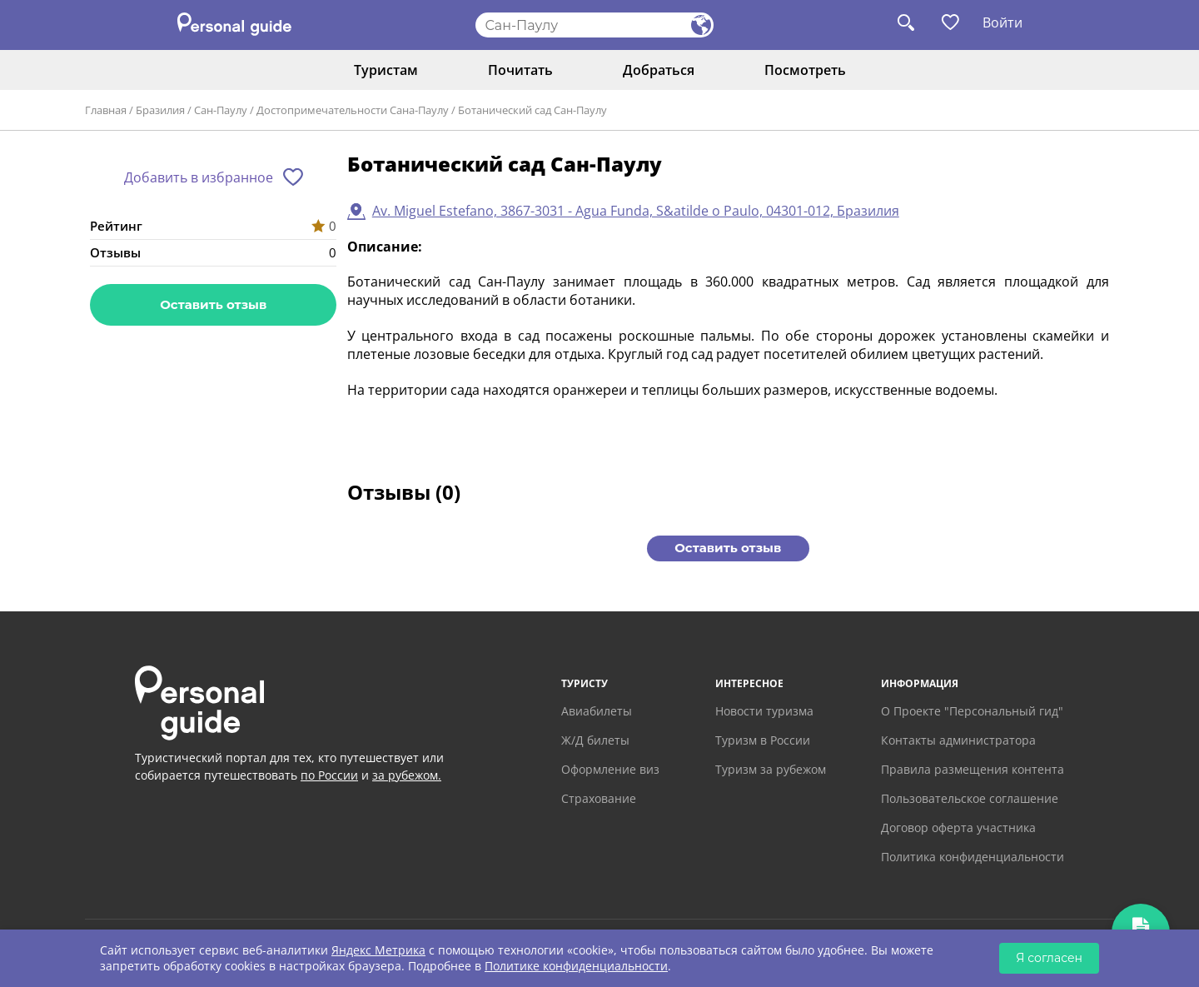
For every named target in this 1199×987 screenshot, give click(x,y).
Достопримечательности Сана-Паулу (352, 109)
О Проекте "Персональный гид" (972, 711)
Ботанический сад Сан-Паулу (532, 109)
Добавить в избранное (198, 177)
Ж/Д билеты (595, 740)
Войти (1002, 22)
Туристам (386, 70)
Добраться (658, 70)
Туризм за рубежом (770, 769)
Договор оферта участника (958, 827)
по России (329, 775)
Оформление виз (610, 769)
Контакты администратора (958, 740)
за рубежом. (406, 775)
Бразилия (160, 109)
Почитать (520, 70)
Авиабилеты (596, 711)
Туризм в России (762, 740)
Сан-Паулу (220, 109)
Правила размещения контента (972, 769)
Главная (106, 109)
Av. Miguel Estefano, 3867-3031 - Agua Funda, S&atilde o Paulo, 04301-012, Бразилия (635, 211)
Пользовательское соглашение (969, 798)
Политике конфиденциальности (576, 966)
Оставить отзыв (213, 304)
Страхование (598, 798)
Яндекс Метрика (378, 950)
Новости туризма (764, 711)
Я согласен (1049, 957)
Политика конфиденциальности (972, 857)
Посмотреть (805, 70)
